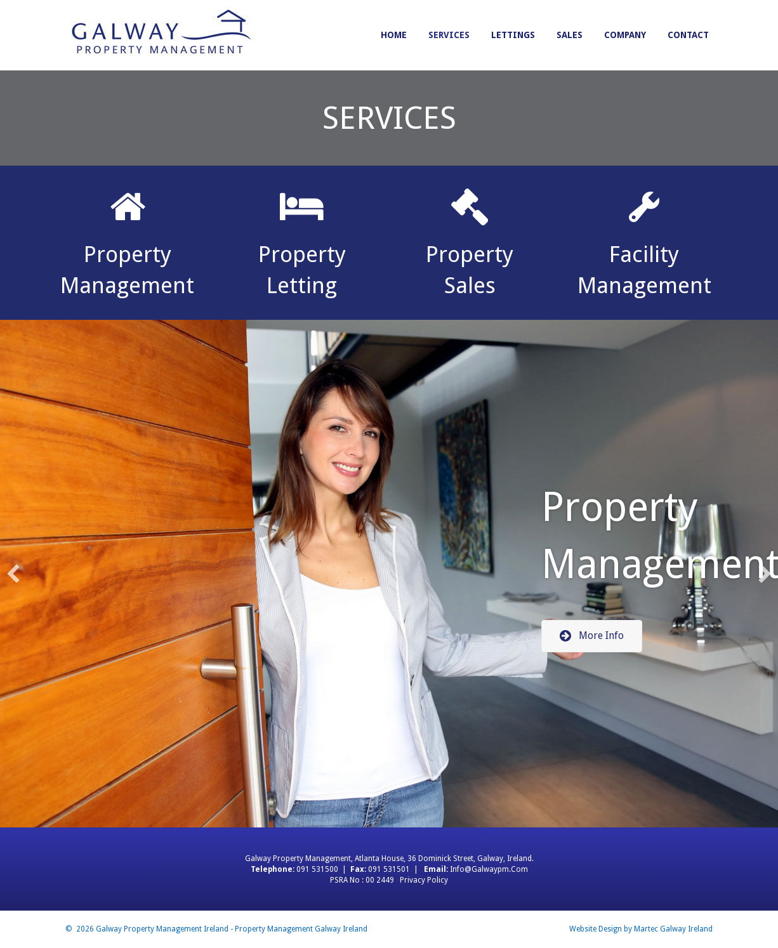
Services (449, 35)
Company (625, 35)
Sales (570, 35)
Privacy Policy (424, 880)
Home (394, 35)
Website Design (595, 929)
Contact (688, 35)
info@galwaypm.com (489, 869)
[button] (591, 636)
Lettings (513, 35)
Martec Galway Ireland (673, 929)
